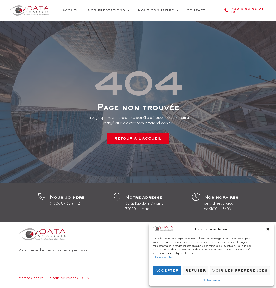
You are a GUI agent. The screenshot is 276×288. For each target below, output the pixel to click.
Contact (196, 10)
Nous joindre (67, 197)
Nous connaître (158, 10)
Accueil (71, 10)
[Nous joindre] (42, 197)
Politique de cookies (163, 257)
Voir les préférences (240, 270)
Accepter (167, 270)
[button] (268, 229)
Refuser (195, 270)
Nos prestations (109, 10)
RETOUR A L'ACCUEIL (138, 138)
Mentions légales (211, 280)
